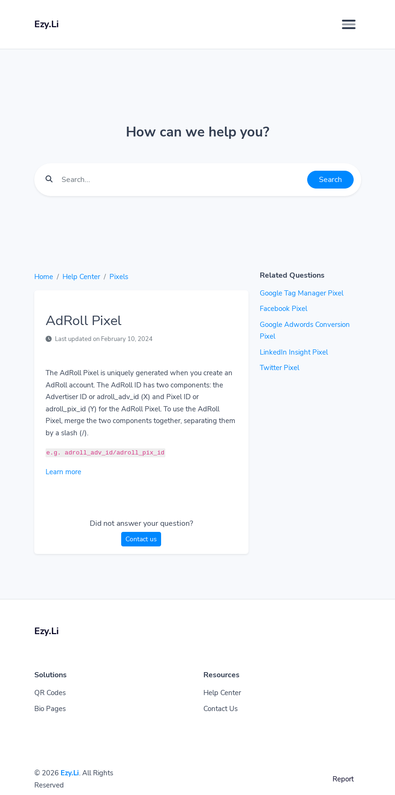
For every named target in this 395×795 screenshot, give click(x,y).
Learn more (63, 472)
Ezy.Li (70, 773)
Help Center (81, 276)
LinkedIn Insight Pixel (294, 352)
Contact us (141, 539)
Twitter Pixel (279, 367)
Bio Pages (50, 708)
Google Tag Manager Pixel (301, 293)
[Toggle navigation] (348, 24)
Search (330, 179)
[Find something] (182, 179)
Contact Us (220, 708)
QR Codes (50, 692)
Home (43, 276)
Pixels (118, 276)
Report (343, 779)
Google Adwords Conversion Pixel (305, 330)
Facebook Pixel (283, 308)
